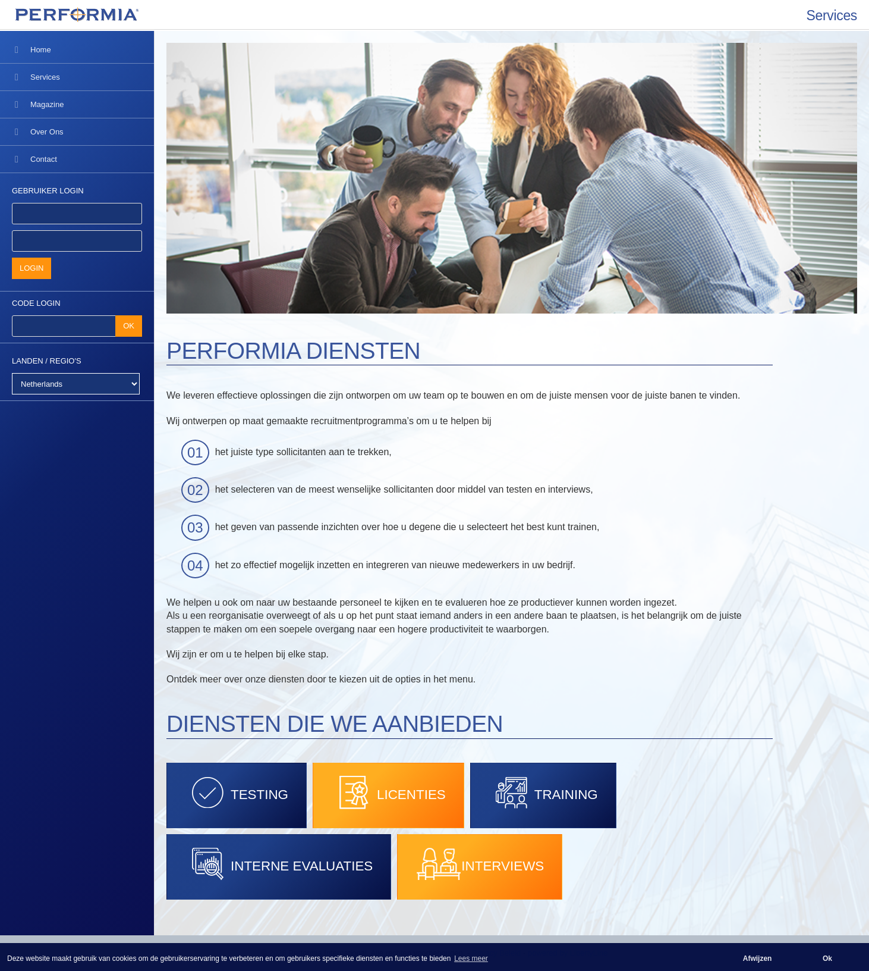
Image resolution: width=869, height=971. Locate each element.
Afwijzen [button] (757, 958)
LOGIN (31, 268)
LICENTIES (388, 792)
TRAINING (543, 792)
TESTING (236, 792)
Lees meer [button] (471, 958)
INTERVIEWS (479, 864)
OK (128, 325)
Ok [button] (827, 958)
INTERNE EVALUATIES (279, 864)
